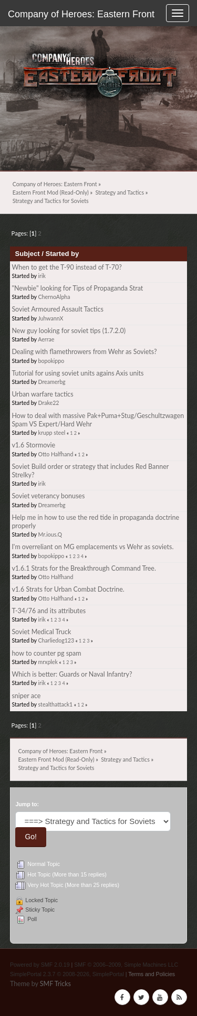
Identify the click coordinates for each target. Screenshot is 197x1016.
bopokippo (51, 361)
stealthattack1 (55, 704)
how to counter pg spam (46, 653)
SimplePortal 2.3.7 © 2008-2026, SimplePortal (67, 974)
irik (42, 276)
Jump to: (27, 804)
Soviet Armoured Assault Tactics (57, 309)
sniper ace (26, 696)
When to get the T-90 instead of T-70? (66, 267)
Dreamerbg (52, 382)
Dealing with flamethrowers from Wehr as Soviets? (84, 352)
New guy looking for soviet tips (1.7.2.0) (69, 331)
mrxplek (48, 662)
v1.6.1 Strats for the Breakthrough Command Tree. (84, 568)
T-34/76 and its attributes (49, 611)
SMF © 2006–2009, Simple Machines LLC (126, 964)
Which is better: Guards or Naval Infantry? (72, 674)
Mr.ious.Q (50, 534)
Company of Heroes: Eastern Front (81, 14)
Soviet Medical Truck (41, 632)
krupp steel (52, 433)
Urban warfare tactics (42, 394)
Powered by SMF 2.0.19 (40, 964)
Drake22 (48, 403)
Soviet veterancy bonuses (48, 496)
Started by (62, 254)
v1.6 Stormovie (33, 445)
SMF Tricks (55, 984)
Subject (27, 254)
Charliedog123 (56, 640)
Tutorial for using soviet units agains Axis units (77, 373)
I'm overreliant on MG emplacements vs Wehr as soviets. (92, 547)
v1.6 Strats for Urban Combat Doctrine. (68, 589)
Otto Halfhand (56, 454)
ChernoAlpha (54, 297)
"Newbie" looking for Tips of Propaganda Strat (77, 288)
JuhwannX (50, 318)
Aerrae (46, 339)
